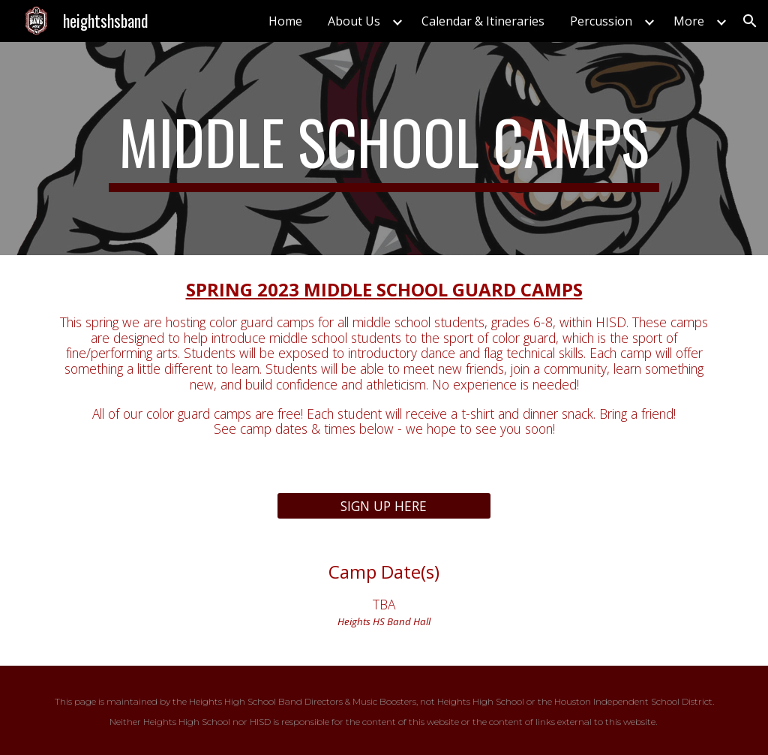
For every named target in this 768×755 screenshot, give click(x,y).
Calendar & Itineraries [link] (483, 21)
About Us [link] (354, 21)
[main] (384, 148)
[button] (750, 21)
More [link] (689, 21)
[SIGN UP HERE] (384, 506)
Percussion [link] (601, 21)
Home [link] (285, 21)
